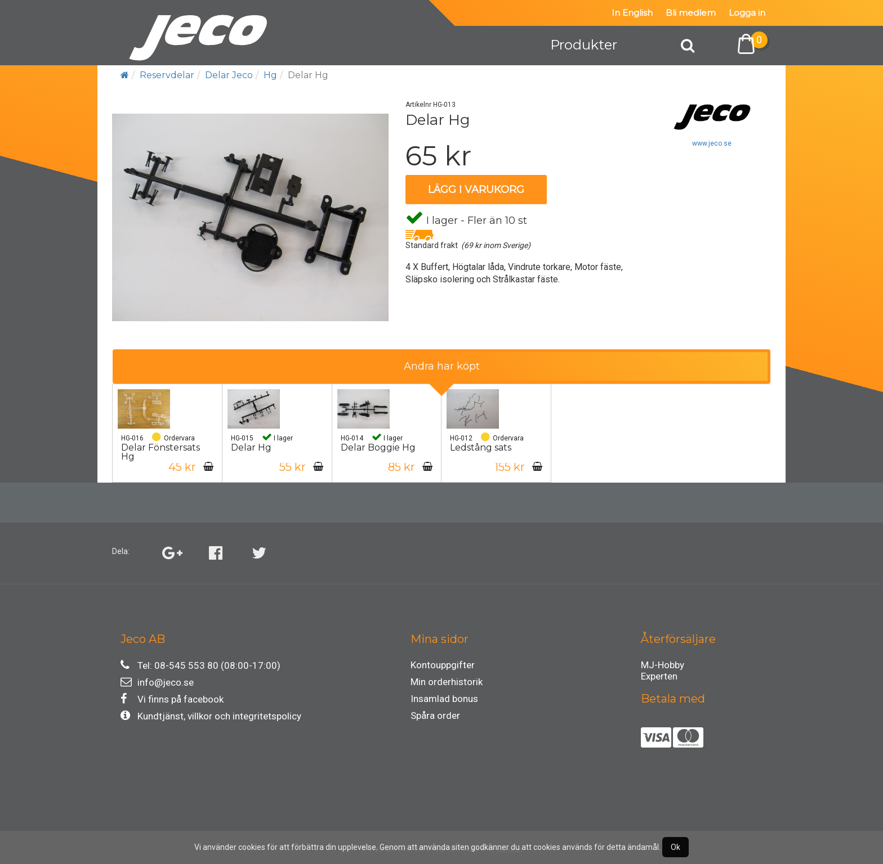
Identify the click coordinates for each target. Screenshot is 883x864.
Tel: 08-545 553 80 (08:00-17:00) (200, 665)
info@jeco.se (157, 682)
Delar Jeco (229, 75)
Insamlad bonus (444, 698)
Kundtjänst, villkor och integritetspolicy (211, 716)
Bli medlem (691, 12)
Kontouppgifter (443, 664)
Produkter (583, 45)
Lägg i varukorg (476, 189)
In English (632, 12)
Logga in (747, 12)
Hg (270, 75)
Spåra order (435, 715)
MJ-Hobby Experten (662, 666)
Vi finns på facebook (172, 699)
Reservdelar (167, 75)
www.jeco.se (712, 143)
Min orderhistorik (447, 681)
